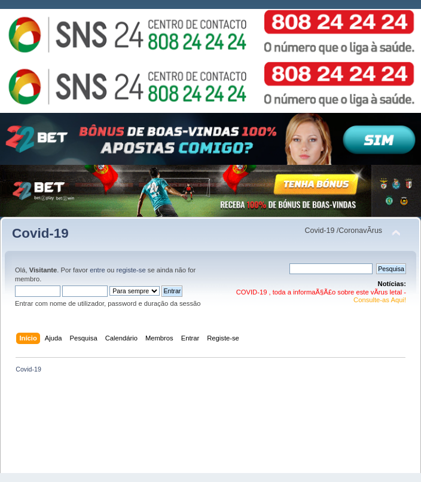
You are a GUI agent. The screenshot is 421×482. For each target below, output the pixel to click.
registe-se (130, 270)
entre (97, 270)
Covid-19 (40, 233)
